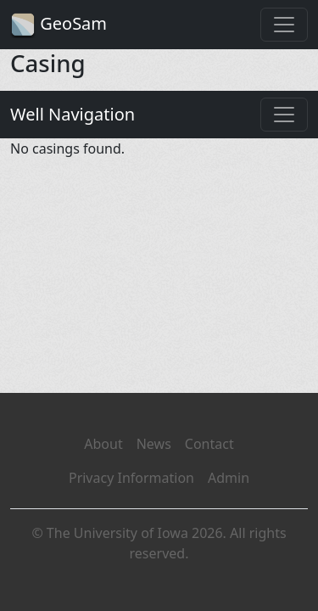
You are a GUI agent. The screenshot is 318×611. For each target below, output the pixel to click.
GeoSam (58, 25)
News (154, 443)
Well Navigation (72, 114)
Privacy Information (131, 477)
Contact (209, 443)
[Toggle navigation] (284, 25)
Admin (228, 477)
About (103, 443)
